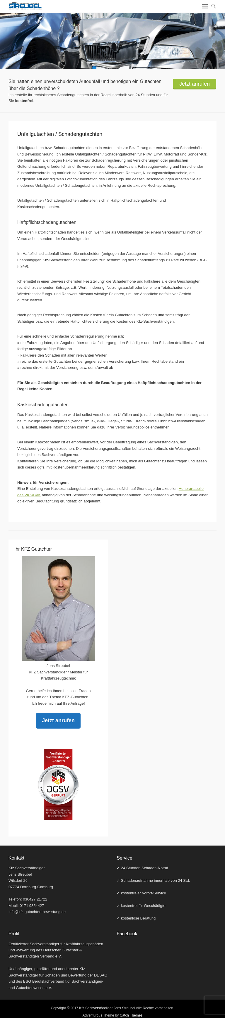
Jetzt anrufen (194, 84)
